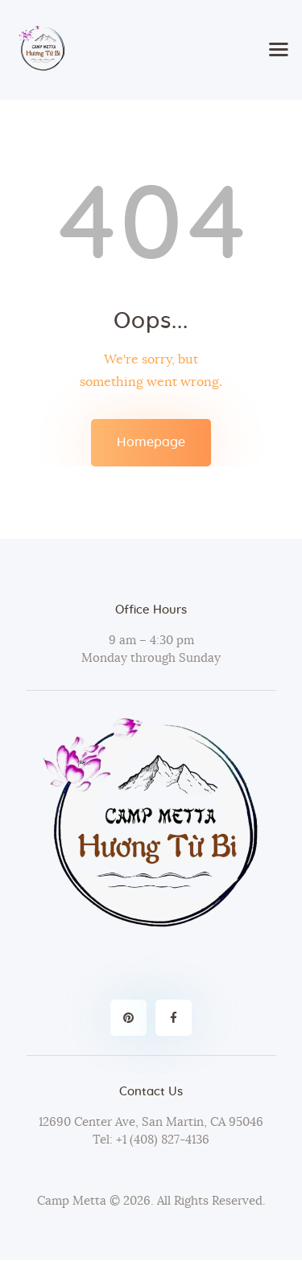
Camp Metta (71, 1201)
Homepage (151, 442)
